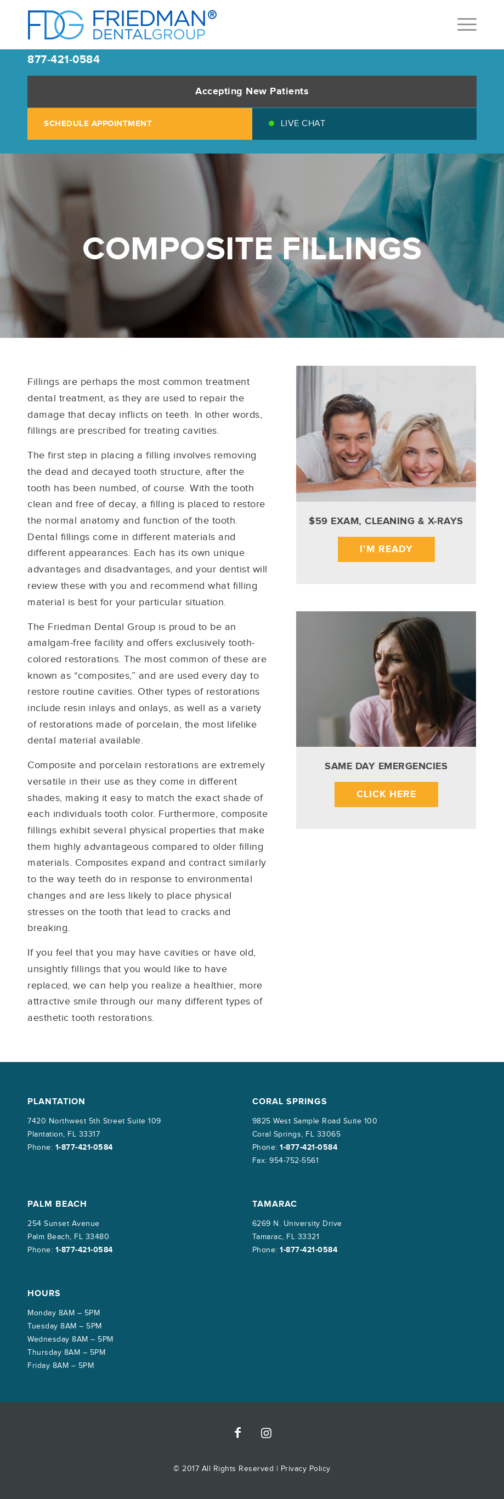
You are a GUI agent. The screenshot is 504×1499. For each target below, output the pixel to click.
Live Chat (303, 123)
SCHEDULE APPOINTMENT (98, 123)
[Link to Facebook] (238, 1432)
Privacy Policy (306, 1468)
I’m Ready (386, 549)
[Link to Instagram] (266, 1432)
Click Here (386, 794)
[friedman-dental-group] (122, 24)
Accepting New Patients (252, 92)
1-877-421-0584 (84, 1147)
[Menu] (461, 24)
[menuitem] (461, 24)
